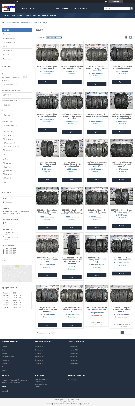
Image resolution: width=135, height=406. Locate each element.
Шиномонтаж (7, 50)
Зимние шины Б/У (9, 38)
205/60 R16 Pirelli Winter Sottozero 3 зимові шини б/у (47, 260)
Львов (4, 367)
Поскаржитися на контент (61, 404)
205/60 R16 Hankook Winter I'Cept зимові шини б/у (47, 164)
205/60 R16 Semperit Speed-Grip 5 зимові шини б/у (97, 116)
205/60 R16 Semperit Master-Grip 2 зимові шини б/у (121, 309)
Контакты (53, 16)
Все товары (7, 34)
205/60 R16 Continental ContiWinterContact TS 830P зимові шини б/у (122, 116)
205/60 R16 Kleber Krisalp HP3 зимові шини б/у (72, 67)
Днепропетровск (8, 356)
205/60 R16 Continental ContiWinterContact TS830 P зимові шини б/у (72, 212)
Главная (6, 16)
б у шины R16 (39, 356)
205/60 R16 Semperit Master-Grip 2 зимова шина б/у (97, 212)
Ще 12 (6, 182)
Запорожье (5, 360)
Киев (3, 350)
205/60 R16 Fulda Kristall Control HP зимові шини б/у (72, 309)
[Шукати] (131, 8)
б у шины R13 (39, 346)
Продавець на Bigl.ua (67, 402)
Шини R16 (37, 23)
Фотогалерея (7, 59)
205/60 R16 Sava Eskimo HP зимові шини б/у (47, 67)
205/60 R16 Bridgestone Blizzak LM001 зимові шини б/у (72, 116)
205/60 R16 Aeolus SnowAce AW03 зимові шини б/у (47, 309)
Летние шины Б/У (9, 42)
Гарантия (36, 16)
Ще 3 (5, 155)
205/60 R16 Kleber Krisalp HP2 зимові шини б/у (121, 211)
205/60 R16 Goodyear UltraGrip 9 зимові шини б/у (97, 260)
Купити (47, 82)
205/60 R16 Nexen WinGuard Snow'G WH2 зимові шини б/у (72, 164)
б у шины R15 (39, 353)
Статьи (45, 16)
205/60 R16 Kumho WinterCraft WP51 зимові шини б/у (96, 68)
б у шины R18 (39, 363)
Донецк (4, 363)
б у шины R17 (39, 360)
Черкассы (5, 370)
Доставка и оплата (24, 16)
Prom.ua (78, 399)
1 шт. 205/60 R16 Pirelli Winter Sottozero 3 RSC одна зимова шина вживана (72, 261)
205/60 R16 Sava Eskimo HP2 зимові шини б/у (47, 115)
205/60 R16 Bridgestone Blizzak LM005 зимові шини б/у (97, 164)
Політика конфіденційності (80, 404)
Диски (5, 46)
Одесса (4, 353)
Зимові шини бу (26, 23)
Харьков (5, 346)
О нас (13, 16)
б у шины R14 (39, 350)
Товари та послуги (12, 23)
